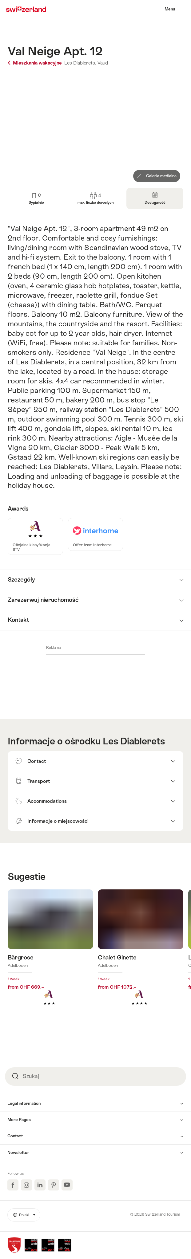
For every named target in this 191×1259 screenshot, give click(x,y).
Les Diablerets (134, 741)
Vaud (102, 62)
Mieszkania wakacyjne (35, 62)
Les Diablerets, (80, 62)
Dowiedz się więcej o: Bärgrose (50, 956)
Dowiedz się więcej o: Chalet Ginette (140, 956)
